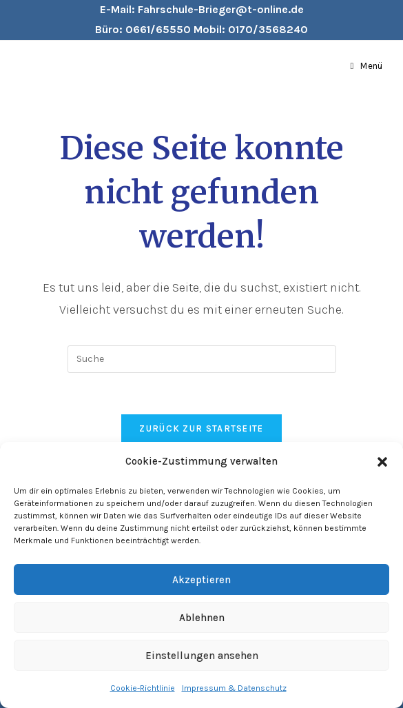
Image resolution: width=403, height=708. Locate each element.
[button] (382, 462)
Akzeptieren (201, 580)
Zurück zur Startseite (201, 428)
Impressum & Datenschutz (234, 688)
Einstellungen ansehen (201, 655)
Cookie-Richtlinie (142, 688)
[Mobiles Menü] (367, 66)
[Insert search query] (202, 359)
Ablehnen (202, 617)
